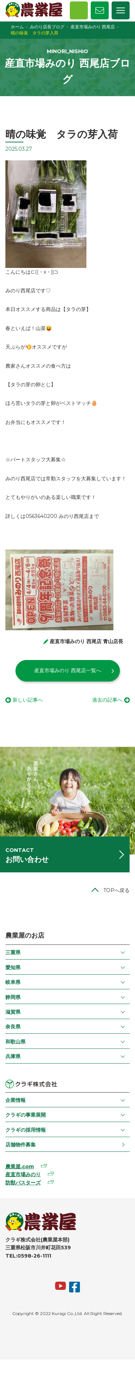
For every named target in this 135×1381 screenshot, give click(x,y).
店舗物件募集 (20, 1144)
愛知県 (13, 967)
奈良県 (13, 1026)
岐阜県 (13, 982)
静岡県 (13, 997)
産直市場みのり (23, 1174)
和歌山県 (15, 1041)
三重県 (13, 952)
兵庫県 (13, 1056)
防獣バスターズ (23, 1182)
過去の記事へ (107, 700)
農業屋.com (19, 1166)
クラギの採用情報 (25, 1130)
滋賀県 (13, 1012)
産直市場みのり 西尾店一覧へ (67, 670)
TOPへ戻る (116, 890)
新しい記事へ (28, 700)
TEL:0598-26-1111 (28, 1256)
